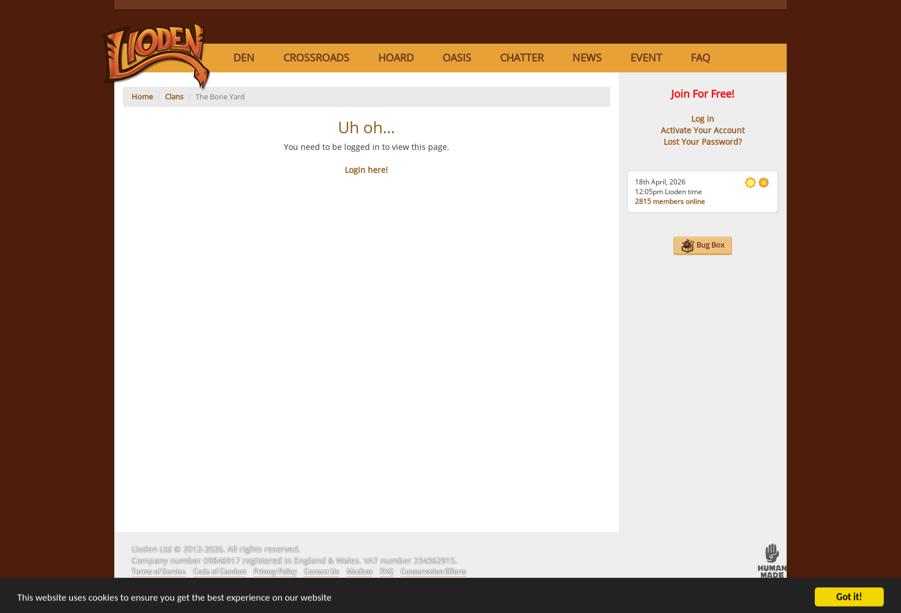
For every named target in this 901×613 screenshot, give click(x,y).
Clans (174, 96)
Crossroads (316, 57)
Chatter (522, 57)
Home (142, 96)
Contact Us (321, 571)
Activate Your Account (703, 130)
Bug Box (703, 246)
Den (244, 57)
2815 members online (670, 201)
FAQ (700, 57)
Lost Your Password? (703, 141)
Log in (702, 118)
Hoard (396, 57)
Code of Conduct (219, 571)
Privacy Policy (275, 571)
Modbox (359, 571)
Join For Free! (702, 94)
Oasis (456, 57)
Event (646, 57)
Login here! (366, 169)
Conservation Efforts (433, 571)
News (587, 57)
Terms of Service (159, 571)
